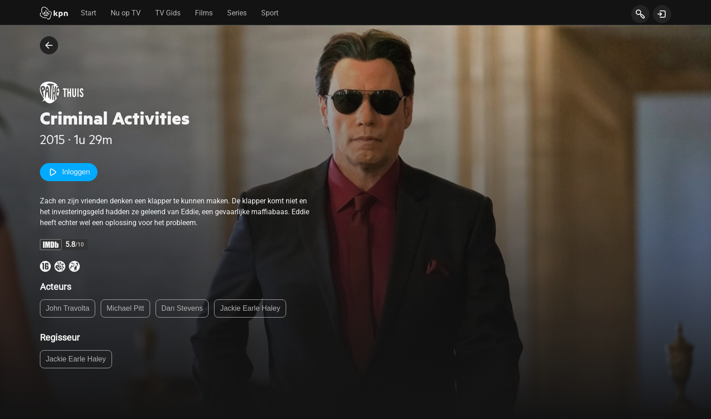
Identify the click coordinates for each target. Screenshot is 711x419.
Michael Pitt (125, 308)
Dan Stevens (182, 308)
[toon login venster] (662, 14)
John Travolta (67, 308)
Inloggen (69, 172)
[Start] (54, 14)
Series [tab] (237, 13)
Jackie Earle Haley (250, 308)
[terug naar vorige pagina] (49, 45)
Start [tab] (88, 13)
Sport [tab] (269, 13)
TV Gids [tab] (167, 13)
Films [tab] (204, 13)
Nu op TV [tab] (126, 13)
